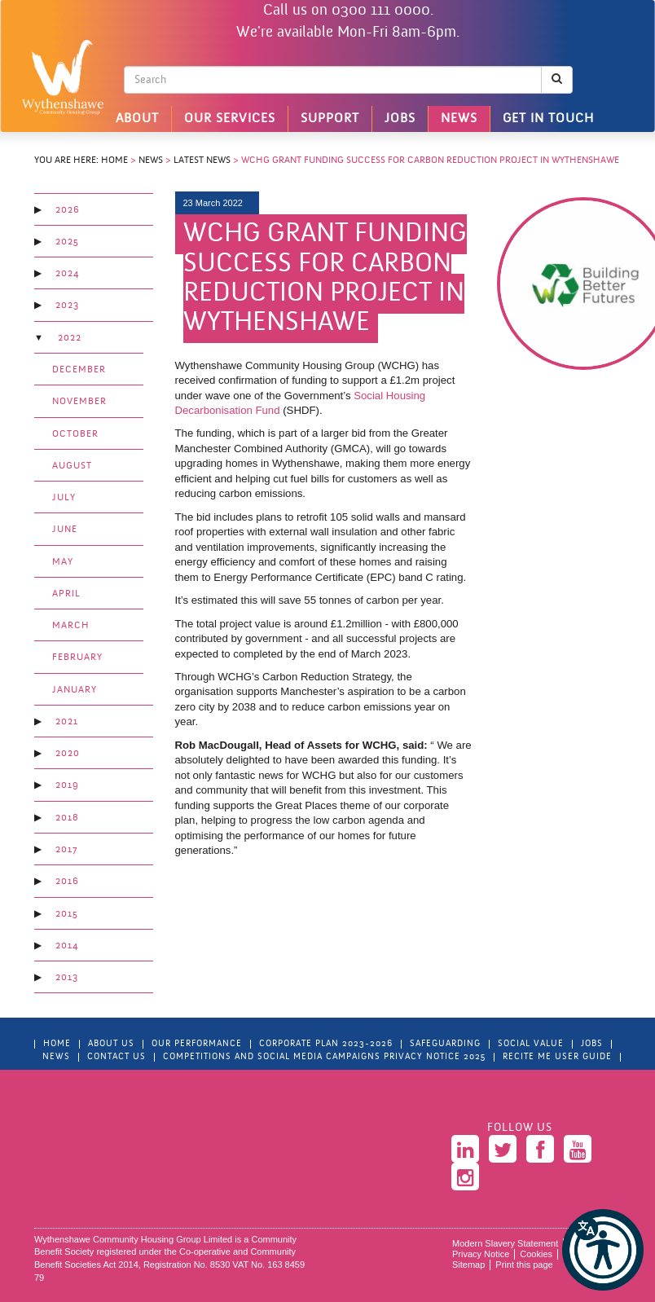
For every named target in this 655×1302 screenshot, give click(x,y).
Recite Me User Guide (557, 1057)
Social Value (531, 1044)
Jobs (400, 118)
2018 (67, 818)
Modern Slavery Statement (505, 1243)
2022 (69, 338)
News (459, 118)
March (71, 626)
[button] (603, 1250)
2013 (66, 978)
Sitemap (468, 1264)
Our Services (229, 118)
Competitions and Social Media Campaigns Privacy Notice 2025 (324, 1057)
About (137, 118)
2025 (67, 242)
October (75, 434)
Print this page (523, 1264)
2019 (67, 785)
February (77, 657)
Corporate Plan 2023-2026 (326, 1044)
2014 (66, 946)
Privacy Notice (480, 1254)
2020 (67, 754)
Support (330, 118)
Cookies (536, 1254)
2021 (66, 722)
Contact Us (116, 1057)
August (72, 466)
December (79, 370)
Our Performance (197, 1044)
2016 (67, 881)
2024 (67, 274)
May (62, 562)
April (66, 594)
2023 (67, 305)
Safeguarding (445, 1044)
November (79, 402)
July (64, 498)
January (74, 690)
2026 (67, 210)
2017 (66, 850)
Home (114, 160)
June (64, 529)
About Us (111, 1044)
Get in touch (548, 118)
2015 (66, 914)
